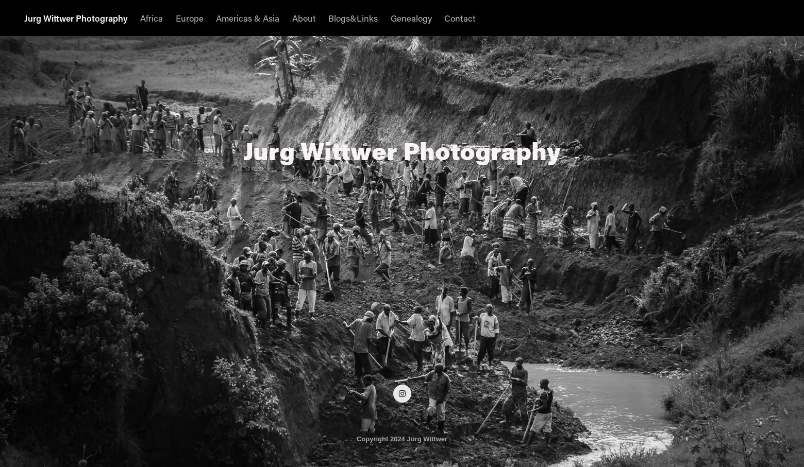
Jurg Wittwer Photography (76, 18)
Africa (151, 18)
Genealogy (411, 18)
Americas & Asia (247, 18)
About (304, 18)
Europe (190, 18)
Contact (460, 18)
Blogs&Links (353, 18)
